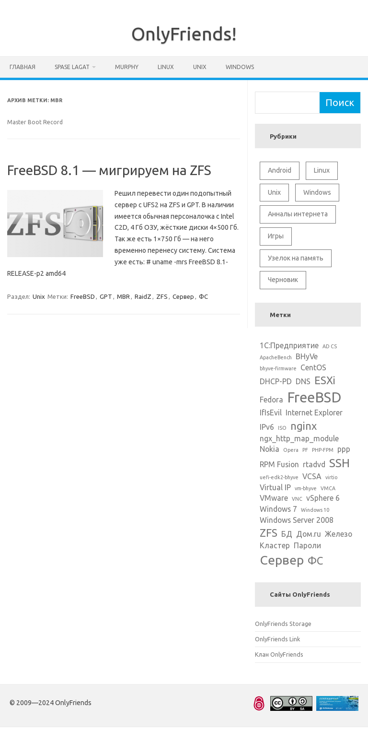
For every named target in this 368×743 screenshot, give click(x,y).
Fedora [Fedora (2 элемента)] (271, 399)
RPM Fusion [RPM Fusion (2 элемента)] (279, 464)
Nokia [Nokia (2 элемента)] (269, 449)
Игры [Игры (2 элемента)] (276, 236)
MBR (123, 296)
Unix (200, 67)
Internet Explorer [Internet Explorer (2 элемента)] (314, 412)
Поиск (339, 102)
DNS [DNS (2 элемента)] (303, 381)
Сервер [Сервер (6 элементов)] (282, 560)
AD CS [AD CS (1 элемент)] (329, 346)
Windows (240, 67)
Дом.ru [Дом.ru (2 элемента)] (308, 534)
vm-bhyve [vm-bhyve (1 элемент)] (306, 488)
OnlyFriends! (184, 34)
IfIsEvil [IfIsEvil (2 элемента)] (271, 412)
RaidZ (143, 296)
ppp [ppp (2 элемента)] (343, 449)
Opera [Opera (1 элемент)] (291, 450)
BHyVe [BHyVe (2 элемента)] (307, 356)
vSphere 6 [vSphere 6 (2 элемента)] (323, 498)
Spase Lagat (72, 67)
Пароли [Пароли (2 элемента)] (307, 545)
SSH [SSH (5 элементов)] (339, 463)
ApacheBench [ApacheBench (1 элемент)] (276, 357)
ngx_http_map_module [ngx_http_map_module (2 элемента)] (299, 438)
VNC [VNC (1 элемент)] (297, 499)
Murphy (126, 67)
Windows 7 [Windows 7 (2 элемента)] (278, 509)
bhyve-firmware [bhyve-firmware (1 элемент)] (278, 368)
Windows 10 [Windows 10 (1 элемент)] (315, 510)
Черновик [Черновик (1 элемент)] (283, 279)
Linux (166, 67)
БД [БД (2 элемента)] (286, 534)
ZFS (162, 296)
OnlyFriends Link (277, 639)
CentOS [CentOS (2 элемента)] (313, 367)
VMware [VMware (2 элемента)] (274, 498)
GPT (106, 296)
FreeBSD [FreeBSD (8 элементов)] (314, 397)
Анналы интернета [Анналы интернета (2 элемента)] (298, 214)
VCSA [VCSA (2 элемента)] (312, 476)
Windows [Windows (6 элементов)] (317, 192)
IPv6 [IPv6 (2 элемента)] (267, 427)
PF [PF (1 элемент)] (305, 450)
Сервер (183, 296)
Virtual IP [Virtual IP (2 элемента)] (275, 487)
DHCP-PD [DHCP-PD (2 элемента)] (276, 381)
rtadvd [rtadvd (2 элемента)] (314, 464)
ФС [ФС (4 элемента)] (315, 560)
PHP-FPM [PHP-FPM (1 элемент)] (323, 450)
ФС (203, 296)
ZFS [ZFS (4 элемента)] (268, 533)
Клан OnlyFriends (279, 654)
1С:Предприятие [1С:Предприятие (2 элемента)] (289, 345)
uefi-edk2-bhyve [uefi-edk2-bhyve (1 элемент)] (279, 477)
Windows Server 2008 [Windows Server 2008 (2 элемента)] (297, 520)
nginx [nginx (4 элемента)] (303, 426)
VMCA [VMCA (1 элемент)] (328, 488)
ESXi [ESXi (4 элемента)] (324, 380)
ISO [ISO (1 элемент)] (282, 428)
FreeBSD (82, 296)
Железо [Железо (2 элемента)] (338, 534)
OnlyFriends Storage (283, 623)
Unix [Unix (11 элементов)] (274, 192)
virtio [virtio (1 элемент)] (331, 477)
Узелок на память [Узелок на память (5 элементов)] (295, 258)
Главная (22, 67)
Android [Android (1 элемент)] (279, 170)
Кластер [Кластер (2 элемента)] (275, 545)
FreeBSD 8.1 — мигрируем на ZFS (109, 170)
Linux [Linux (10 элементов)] (322, 170)
